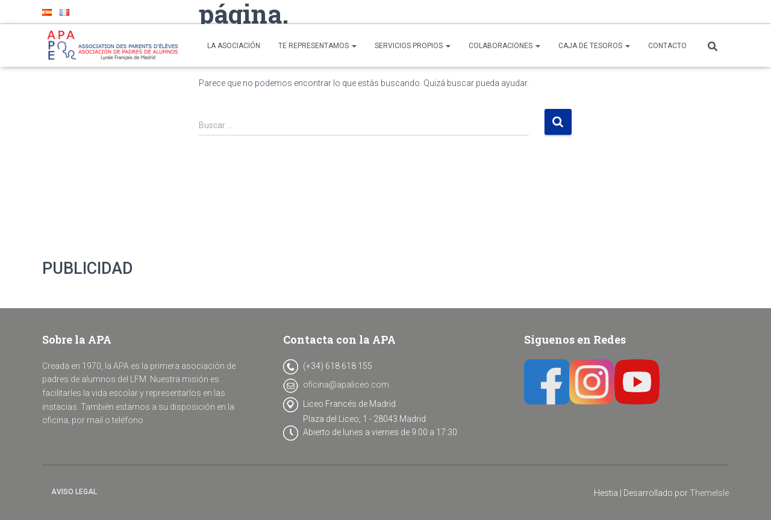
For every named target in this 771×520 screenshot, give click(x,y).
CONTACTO (667, 46)
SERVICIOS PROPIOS (413, 46)
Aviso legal (74, 492)
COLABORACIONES (504, 46)
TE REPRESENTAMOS (317, 46)
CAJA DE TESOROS (594, 46)
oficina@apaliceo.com (346, 384)
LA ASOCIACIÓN (233, 46)
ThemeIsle (709, 493)
